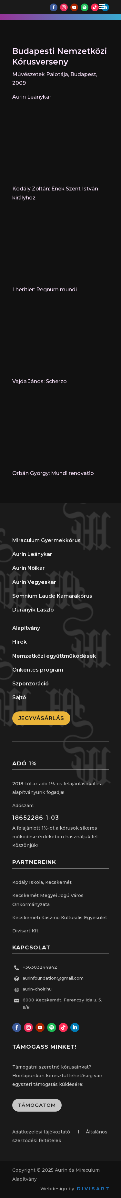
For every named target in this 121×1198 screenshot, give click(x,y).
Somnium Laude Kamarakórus (52, 596)
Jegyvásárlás (41, 718)
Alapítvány (26, 628)
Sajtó (19, 697)
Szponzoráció (30, 684)
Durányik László (33, 610)
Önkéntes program (37, 670)
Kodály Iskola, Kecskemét (42, 882)
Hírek (19, 642)
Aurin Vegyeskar (34, 582)
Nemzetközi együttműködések (54, 656)
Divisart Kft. (25, 931)
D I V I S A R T (93, 1189)
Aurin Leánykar (32, 554)
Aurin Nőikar (28, 568)
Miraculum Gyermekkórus (46, 540)
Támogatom (37, 1105)
